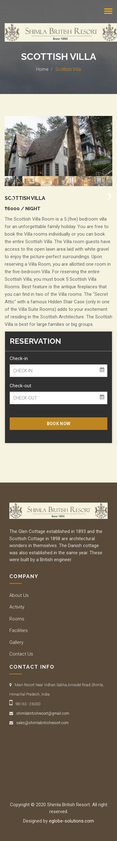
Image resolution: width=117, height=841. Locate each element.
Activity (16, 607)
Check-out (20, 386)
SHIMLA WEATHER (58, 754)
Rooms (16, 619)
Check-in (19, 358)
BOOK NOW (58, 423)
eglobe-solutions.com (71, 821)
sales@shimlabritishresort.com (42, 723)
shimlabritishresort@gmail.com (42, 713)
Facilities (18, 630)
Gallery (16, 642)
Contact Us (21, 654)
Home (42, 69)
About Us (19, 595)
